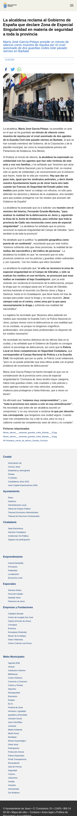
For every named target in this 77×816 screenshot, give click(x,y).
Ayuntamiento (11, 491)
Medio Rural (13, 733)
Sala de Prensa (15, 767)
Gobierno (12, 501)
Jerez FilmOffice (15, 722)
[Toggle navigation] (71, 5)
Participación (13, 748)
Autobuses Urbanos (16, 670)
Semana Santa (14, 590)
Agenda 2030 (14, 663)
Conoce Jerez (14, 467)
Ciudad (7, 456)
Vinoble (11, 781)
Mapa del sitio (19, 812)
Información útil (14, 463)
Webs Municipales (13, 656)
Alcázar (11, 667)
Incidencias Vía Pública (18, 536)
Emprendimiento (13, 556)
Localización (13, 574)
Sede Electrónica (15, 528)
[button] (5, 69)
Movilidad (12, 737)
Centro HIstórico (15, 678)
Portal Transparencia (17, 759)
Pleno (10, 497)
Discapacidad (14, 692)
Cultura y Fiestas (15, 685)
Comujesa (12, 625)
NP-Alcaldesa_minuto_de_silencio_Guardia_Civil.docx (25, 441)
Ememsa (12, 628)
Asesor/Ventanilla (15, 563)
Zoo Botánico (14, 792)
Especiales (9, 584)
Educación (12, 696)
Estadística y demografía (19, 470)
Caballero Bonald (15, 614)
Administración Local (17, 505)
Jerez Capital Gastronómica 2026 (22, 485)
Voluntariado (13, 789)
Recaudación (14, 763)
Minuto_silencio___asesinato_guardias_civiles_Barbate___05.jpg (30, 437)
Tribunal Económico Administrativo (23, 512)
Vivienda (12, 785)
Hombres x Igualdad (17, 711)
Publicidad (12, 570)
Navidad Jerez (14, 597)
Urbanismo (13, 778)
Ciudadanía (9, 522)
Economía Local (15, 578)
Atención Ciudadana (17, 532)
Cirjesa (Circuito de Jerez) (19, 621)
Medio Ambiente (15, 730)
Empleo (11, 700)
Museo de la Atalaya (17, 636)
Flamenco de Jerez (16, 601)
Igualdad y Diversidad (17, 715)
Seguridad (12, 770)
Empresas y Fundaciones (18, 607)
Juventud (12, 726)
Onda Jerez (13, 744)
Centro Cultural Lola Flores (20, 643)
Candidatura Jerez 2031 (18, 481)
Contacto (35, 812)
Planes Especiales (16, 755)
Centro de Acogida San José (20, 617)
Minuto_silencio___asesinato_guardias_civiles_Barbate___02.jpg (30, 433)
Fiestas (11, 474)
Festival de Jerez (15, 707)
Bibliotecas (13, 674)
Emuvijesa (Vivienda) (17, 632)
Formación (12, 567)
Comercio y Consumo (17, 681)
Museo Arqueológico (17, 741)
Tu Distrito (12, 478)
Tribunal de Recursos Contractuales (24, 516)
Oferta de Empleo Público (19, 509)
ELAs (10, 704)
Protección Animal (16, 752)
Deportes (12, 689)
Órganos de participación (19, 539)
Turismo (11, 774)
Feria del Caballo (15, 594)
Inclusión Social (15, 718)
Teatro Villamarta (15, 639)
